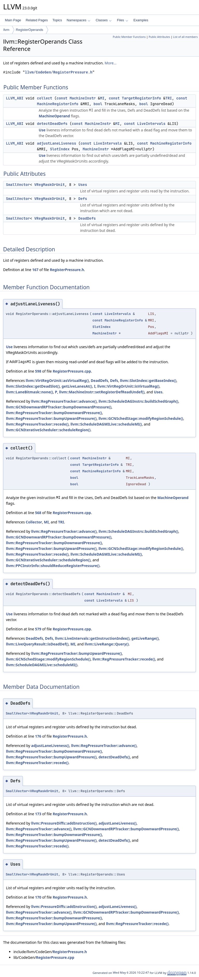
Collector (34, 522)
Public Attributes (159, 37)
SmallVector (18, 184)
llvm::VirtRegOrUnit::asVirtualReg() (57, 380)
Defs (82, 198)
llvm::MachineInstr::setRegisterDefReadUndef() (102, 391)
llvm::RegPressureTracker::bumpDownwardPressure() (54, 412)
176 (38, 736)
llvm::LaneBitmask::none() (29, 391)
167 (35, 269)
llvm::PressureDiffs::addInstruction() (63, 823)
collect (44, 98)
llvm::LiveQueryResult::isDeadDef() (37, 644)
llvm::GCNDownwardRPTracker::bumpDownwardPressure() (58, 407)
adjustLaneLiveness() (50, 745)
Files (122, 20)
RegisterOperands (29, 30)
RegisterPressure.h (67, 269)
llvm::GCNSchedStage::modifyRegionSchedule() (140, 418)
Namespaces (78, 20)
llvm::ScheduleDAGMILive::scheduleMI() (106, 424)
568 (38, 512)
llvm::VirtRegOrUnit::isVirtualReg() (128, 386)
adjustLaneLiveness (56, 143)
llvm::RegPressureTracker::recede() (37, 424)
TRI (168, 98)
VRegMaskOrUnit (49, 184)
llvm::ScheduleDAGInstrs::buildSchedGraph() (138, 401)
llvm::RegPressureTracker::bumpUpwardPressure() (51, 418)
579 (38, 628)
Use (42, 129)
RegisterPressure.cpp (72, 371)
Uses (82, 184)
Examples (140, 20)
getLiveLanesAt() (77, 386)
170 (38, 897)
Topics (57, 20)
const (61, 98)
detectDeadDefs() (114, 756)
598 (38, 371)
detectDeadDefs (52, 123)
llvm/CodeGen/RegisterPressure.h (58, 72)
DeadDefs (87, 218)
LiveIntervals (151, 123)
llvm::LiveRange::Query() (107, 644)
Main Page (13, 20)
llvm (6, 30)
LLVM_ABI (14, 98)
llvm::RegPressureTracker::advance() (64, 401)
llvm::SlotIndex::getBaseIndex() (148, 380)
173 (38, 813)
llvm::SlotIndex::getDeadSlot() (33, 386)
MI (102, 98)
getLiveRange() (145, 638)
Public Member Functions (129, 37)
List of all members (185, 37)
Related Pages (37, 20)
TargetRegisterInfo (141, 98)
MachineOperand (54, 115)
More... (111, 62)
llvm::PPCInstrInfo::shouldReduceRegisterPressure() (53, 565)
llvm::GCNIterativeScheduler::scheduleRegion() (48, 429)
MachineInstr (83, 98)
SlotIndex (60, 149)
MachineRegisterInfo (58, 104)
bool (98, 104)
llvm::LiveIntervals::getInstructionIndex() (92, 638)
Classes (104, 20)
